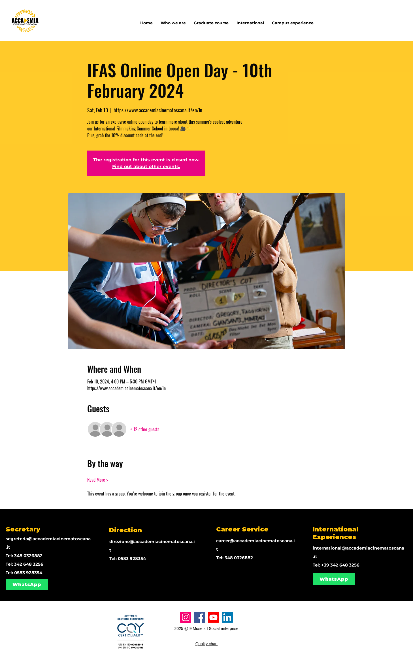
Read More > (97, 480)
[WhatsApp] (27, 584)
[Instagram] (185, 617)
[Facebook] (199, 617)
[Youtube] (213, 617)
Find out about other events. (146, 166)
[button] (250, 20)
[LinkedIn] (227, 617)
